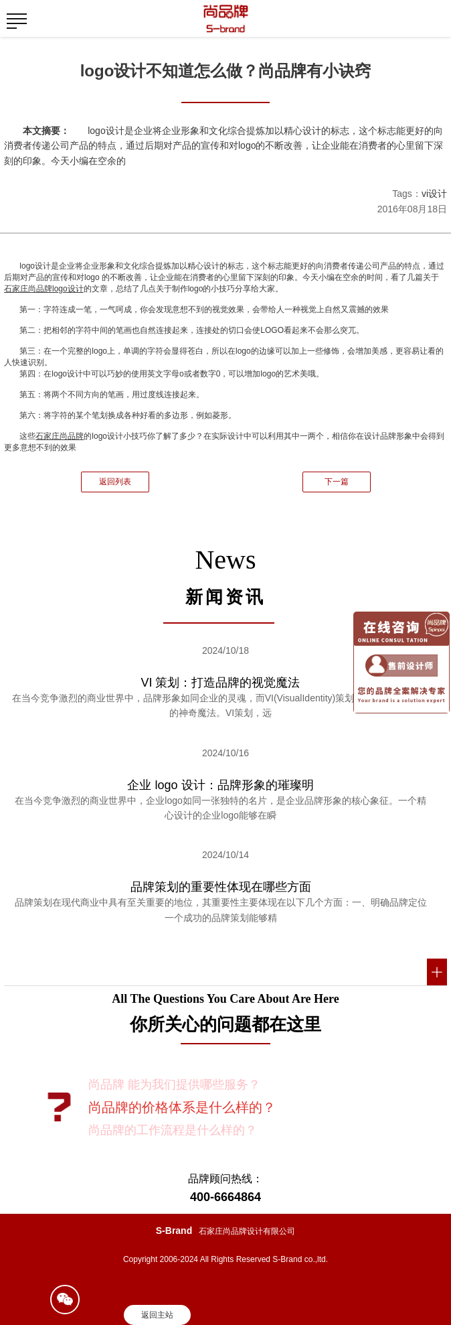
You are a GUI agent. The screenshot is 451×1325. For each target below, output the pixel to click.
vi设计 (434, 193)
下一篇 (337, 481)
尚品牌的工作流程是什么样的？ (172, 1130)
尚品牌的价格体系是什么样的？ (182, 1107)
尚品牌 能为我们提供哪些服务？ (174, 1084)
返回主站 (157, 1315)
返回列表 (115, 481)
